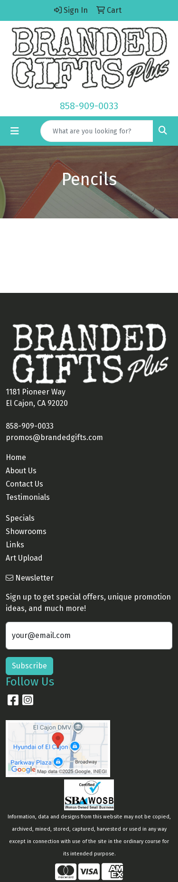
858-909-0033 (89, 106)
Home (16, 457)
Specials (20, 518)
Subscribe (29, 665)
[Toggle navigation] (15, 131)
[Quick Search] (96, 131)
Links (15, 544)
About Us (21, 470)
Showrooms (26, 531)
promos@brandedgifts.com (54, 437)
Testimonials (28, 497)
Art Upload (24, 558)
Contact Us (24, 483)
